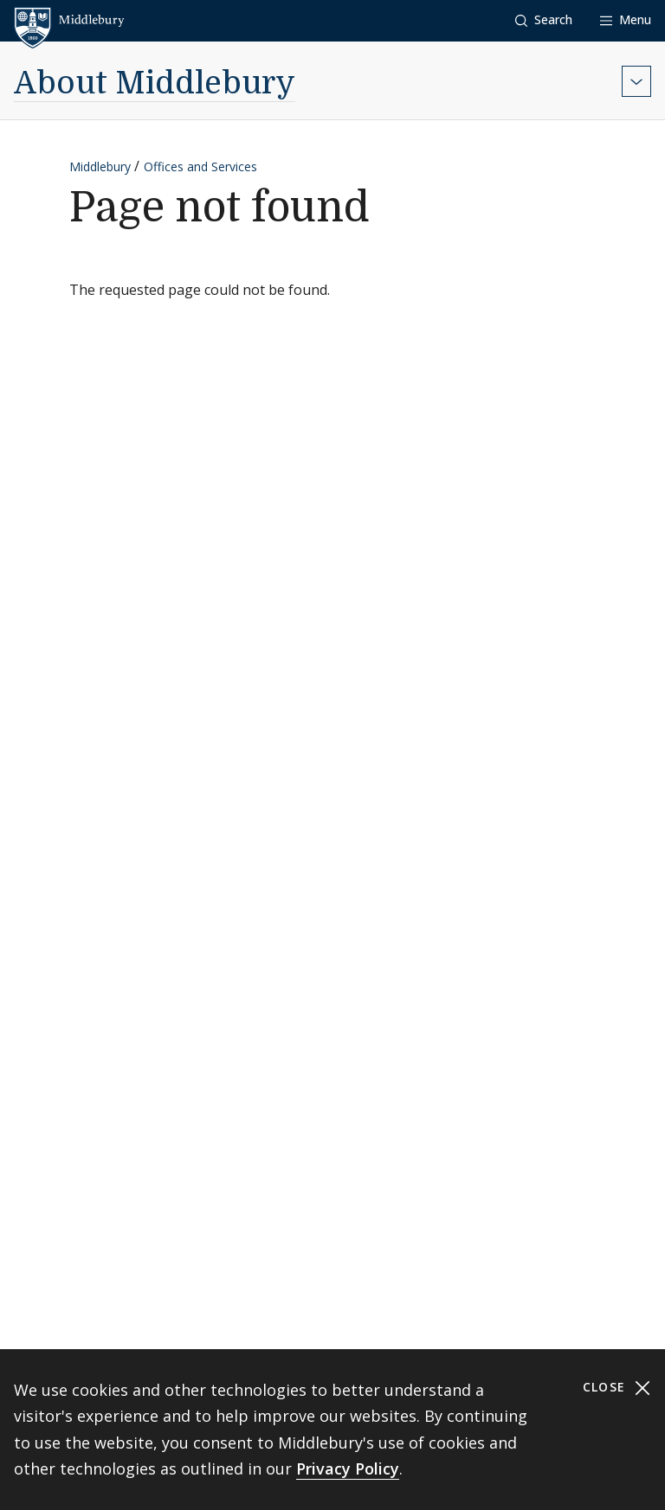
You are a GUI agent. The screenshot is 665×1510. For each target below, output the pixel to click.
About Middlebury (154, 83)
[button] (543, 20)
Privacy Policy (347, 1468)
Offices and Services (200, 166)
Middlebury (100, 166)
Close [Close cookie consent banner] (617, 1388)
